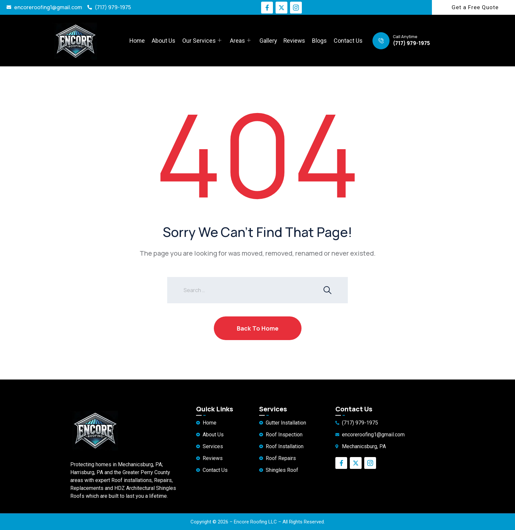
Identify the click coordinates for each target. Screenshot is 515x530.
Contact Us (348, 40)
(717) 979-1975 (411, 43)
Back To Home (258, 328)
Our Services (201, 40)
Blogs (319, 40)
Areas (240, 40)
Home (137, 40)
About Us (164, 40)
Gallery (268, 40)
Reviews (294, 40)
